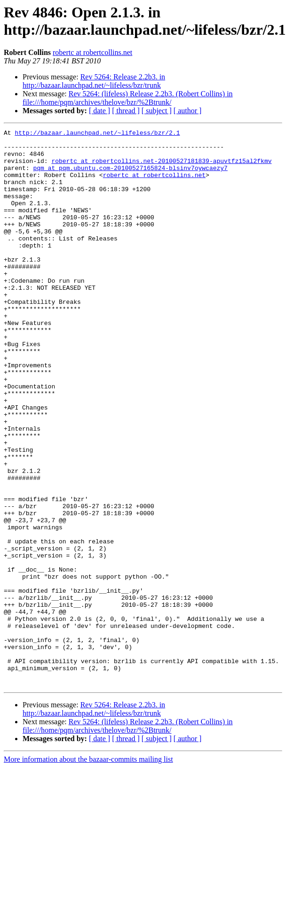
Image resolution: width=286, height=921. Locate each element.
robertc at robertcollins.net (92, 52)
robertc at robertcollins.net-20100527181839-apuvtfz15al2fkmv (161, 167)
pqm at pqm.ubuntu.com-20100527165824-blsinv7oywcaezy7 (130, 176)
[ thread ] (126, 111)
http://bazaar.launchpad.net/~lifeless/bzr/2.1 (97, 134)
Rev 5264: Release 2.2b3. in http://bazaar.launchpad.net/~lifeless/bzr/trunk (94, 81)
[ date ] (99, 111)
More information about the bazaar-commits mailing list (88, 871)
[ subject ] (157, 111)
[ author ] (188, 111)
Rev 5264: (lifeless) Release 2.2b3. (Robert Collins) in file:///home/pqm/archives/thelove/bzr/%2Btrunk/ (128, 98)
